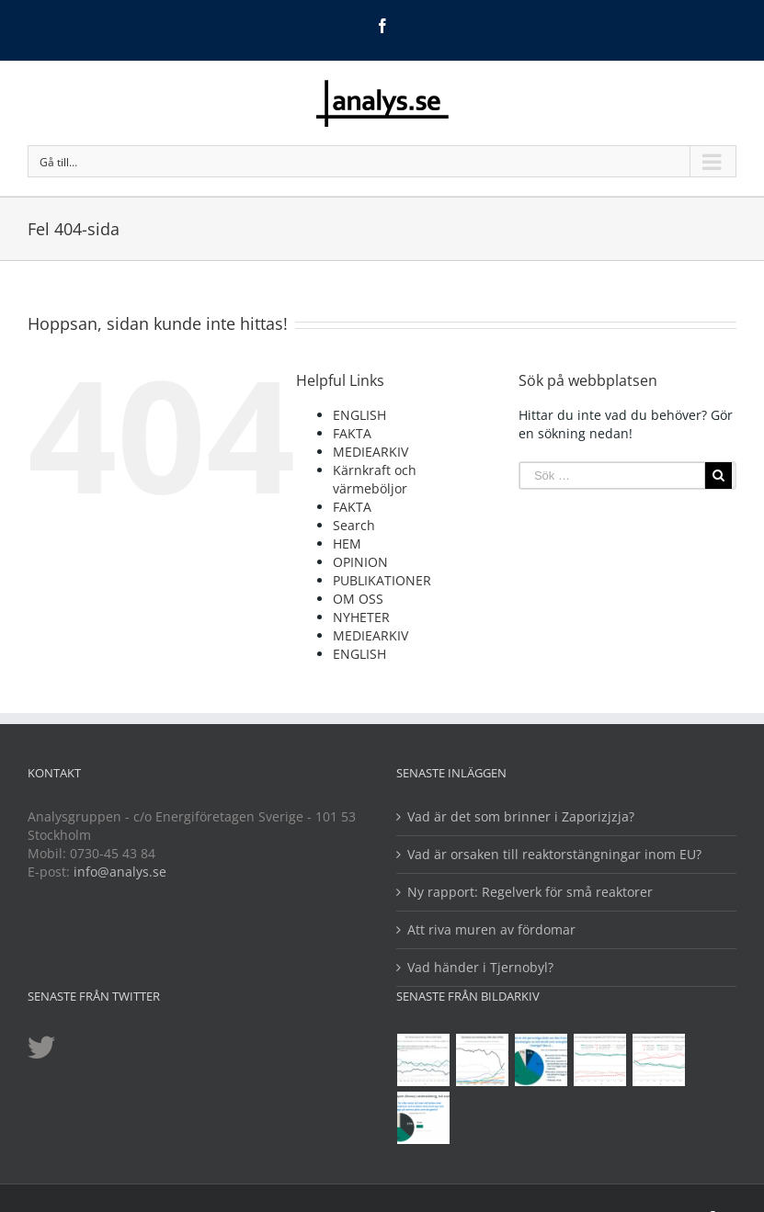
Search (354, 525)
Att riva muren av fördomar (491, 929)
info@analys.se (120, 871)
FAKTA (352, 433)
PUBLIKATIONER (382, 580)
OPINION (360, 562)
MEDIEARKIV (370, 451)
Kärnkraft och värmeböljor (374, 479)
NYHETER (361, 617)
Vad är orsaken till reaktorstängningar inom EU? (554, 854)
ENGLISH (359, 415)
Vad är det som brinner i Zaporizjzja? (520, 816)
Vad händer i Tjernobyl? (480, 967)
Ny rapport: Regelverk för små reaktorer (530, 892)
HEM (347, 543)
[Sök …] (612, 475)
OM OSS (358, 598)
